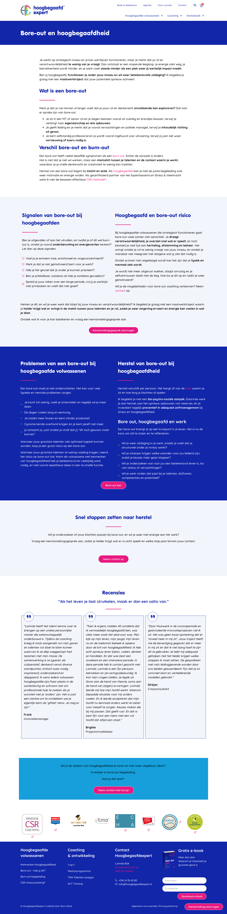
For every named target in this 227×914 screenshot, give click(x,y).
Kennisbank (195, 15)
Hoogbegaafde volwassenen (144, 15)
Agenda (147, 5)
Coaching (174, 15)
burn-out (118, 156)
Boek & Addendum (127, 5)
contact (120, 290)
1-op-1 (71, 864)
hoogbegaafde (123, 171)
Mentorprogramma (79, 871)
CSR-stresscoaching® (32, 882)
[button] (195, 5)
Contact (182, 5)
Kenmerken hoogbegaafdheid (38, 864)
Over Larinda (165, 5)
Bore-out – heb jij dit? (32, 870)
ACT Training (75, 883)
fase (188, 388)
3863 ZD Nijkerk (124, 871)
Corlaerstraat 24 (126, 867)
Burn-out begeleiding (32, 876)
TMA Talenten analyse (81, 877)
